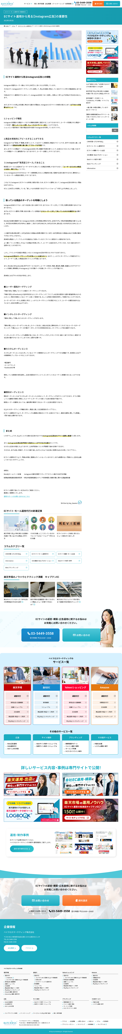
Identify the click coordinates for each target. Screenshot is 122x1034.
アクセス (28, 948)
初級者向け (23, 12)
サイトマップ (81, 1024)
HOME (7, 26)
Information (9, 561)
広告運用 (17, 712)
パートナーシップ (58, 3)
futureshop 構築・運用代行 (12, 994)
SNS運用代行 (11, 746)
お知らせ (91, 1021)
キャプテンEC (101, 1024)
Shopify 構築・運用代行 (11, 992)
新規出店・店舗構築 (17, 702)
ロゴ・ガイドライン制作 (73, 751)
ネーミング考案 (70, 748)
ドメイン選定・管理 (72, 746)
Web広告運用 (12, 743)
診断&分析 (38, 980)
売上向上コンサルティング (16, 721)
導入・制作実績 (39, 3)
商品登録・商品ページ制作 (17, 716)
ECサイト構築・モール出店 (66, 554)
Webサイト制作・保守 (65, 561)
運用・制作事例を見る (21, 849)
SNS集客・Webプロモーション (41, 561)
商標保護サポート (71, 743)
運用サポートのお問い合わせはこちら (17, 496)
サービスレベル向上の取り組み (42, 1013)
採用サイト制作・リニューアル (46, 746)
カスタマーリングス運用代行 (44, 982)
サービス (27, 3)
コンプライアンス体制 (11, 1013)
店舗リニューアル (16, 707)
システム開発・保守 (101, 746)
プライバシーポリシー (68, 1024)
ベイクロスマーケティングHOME (13, 968)
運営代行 (17, 696)
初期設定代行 (104, 702)
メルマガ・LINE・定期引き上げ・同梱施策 (17, 980)
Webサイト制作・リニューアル (46, 743)
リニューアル (46, 707)
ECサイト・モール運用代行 (12, 12)
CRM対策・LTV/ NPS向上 (13, 554)
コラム (13, 26)
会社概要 (48, 3)
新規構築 (46, 702)
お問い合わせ (81, 1021)
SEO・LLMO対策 (13, 748)
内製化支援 (98, 743)
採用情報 (68, 3)
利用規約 (105, 1021)
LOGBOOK (9, 978)
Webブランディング (11, 568)
